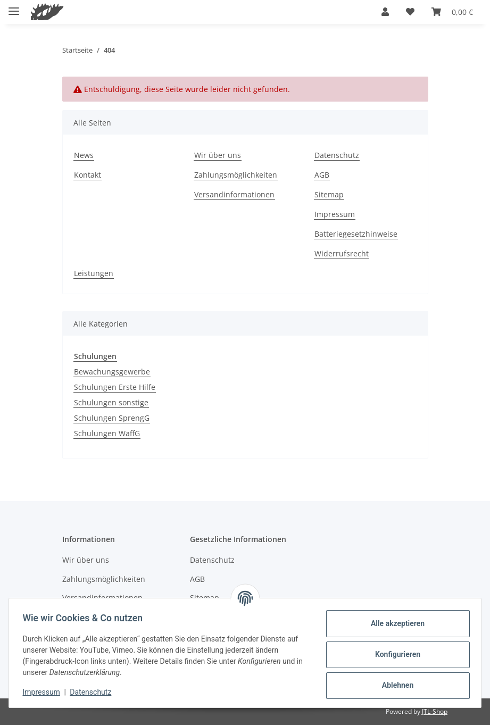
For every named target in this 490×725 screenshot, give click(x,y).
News (84, 155)
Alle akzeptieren (394, 623)
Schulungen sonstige (111, 402)
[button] (385, 11)
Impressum (44, 692)
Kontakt (87, 175)
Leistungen (93, 273)
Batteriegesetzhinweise (355, 234)
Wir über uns (217, 155)
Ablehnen (394, 685)
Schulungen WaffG (107, 433)
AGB (321, 175)
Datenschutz (94, 692)
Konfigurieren (394, 654)
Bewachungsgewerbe (112, 371)
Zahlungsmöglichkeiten (235, 175)
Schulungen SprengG (112, 418)
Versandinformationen (234, 194)
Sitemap (329, 194)
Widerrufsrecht (341, 253)
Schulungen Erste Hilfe (114, 387)
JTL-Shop (434, 711)
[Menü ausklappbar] (14, 6)
